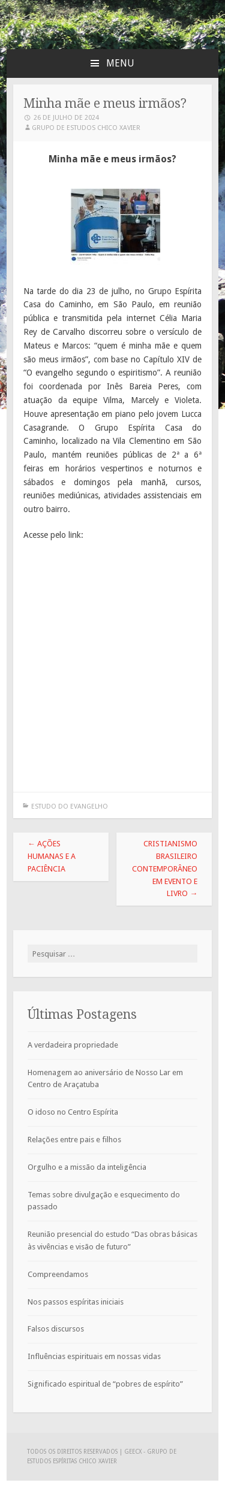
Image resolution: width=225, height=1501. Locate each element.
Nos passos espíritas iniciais (76, 1301)
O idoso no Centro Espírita (73, 1111)
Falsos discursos (56, 1328)
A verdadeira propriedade (73, 1044)
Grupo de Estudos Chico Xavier (86, 128)
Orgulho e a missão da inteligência (87, 1167)
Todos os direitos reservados (73, 1451)
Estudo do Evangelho (69, 806)
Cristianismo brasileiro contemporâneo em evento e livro (164, 868)
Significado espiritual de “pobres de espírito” (105, 1383)
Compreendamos (58, 1274)
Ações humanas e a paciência (52, 856)
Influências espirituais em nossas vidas (94, 1356)
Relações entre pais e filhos (74, 1139)
